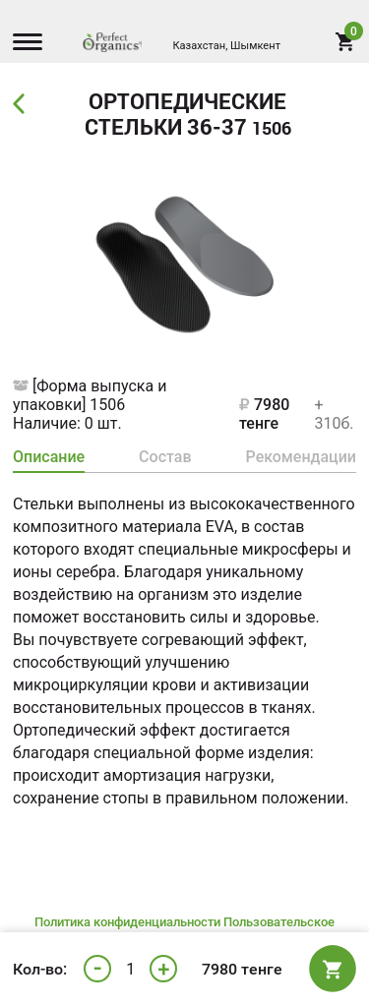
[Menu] (32, 44)
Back (21, 104)
